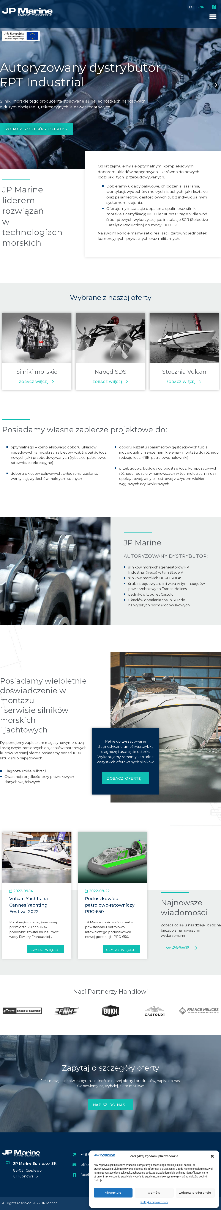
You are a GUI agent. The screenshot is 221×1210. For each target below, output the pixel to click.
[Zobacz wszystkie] (196, 948)
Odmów (154, 1192)
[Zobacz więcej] (53, 381)
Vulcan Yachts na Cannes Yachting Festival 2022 (28, 905)
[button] (212, 1156)
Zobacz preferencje (195, 1192)
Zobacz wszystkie (178, 947)
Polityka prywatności (154, 1202)
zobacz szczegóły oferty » (37, 129)
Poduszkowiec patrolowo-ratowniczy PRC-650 (109, 905)
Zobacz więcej (33, 381)
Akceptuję (113, 1192)
